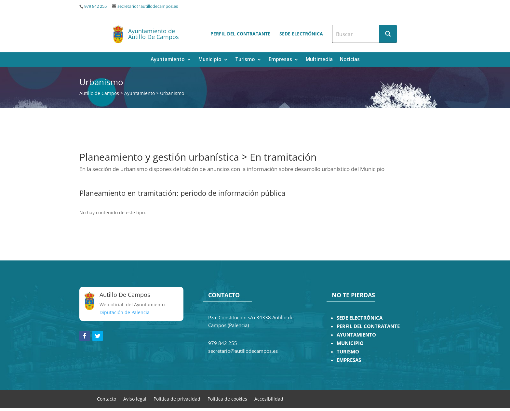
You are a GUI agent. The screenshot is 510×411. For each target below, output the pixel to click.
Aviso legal (134, 398)
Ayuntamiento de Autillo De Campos (153, 34)
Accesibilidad (268, 398)
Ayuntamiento (168, 60)
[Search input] (356, 34)
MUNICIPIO (350, 343)
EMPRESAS (349, 360)
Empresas (280, 60)
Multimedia (319, 60)
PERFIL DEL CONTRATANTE (368, 326)
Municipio (209, 60)
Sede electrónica (301, 34)
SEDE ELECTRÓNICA (359, 317)
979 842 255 (95, 6)
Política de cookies (227, 398)
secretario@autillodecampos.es (147, 6)
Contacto (106, 398)
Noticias (350, 60)
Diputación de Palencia (125, 312)
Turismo (245, 60)
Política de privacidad (177, 398)
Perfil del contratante (240, 34)
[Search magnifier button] (388, 34)
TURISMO (348, 351)
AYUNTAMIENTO (356, 334)
